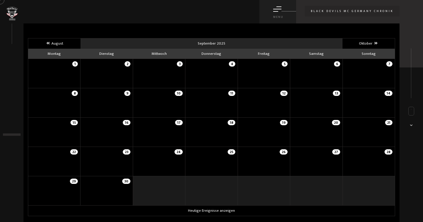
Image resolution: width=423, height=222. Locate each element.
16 (126, 123)
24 (179, 152)
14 (388, 93)
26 (284, 152)
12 (284, 93)
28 (388, 152)
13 (336, 93)
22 (74, 152)
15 (74, 123)
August (54, 43)
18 (231, 123)
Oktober (368, 43)
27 (336, 152)
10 (179, 93)
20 (336, 123)
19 (284, 123)
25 (231, 152)
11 (231, 93)
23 (126, 152)
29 (74, 181)
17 (179, 123)
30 (126, 181)
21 (388, 123)
